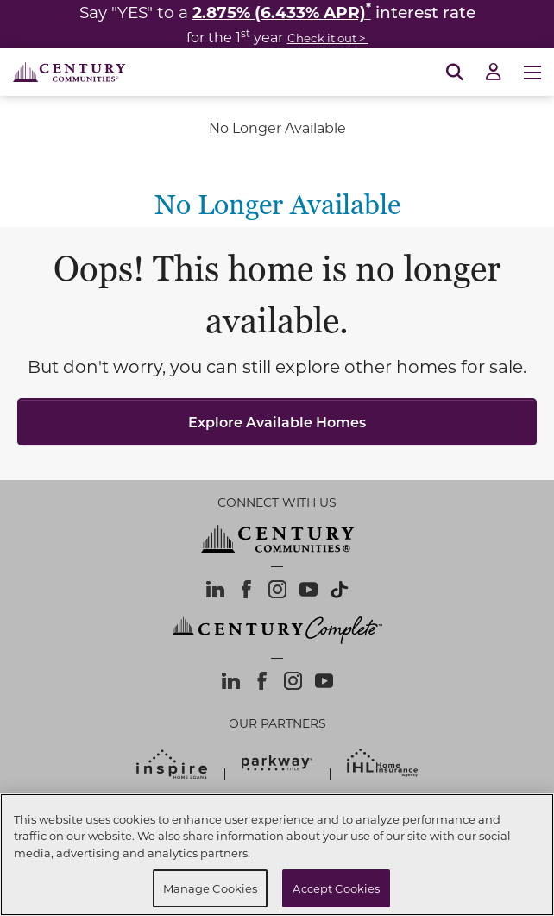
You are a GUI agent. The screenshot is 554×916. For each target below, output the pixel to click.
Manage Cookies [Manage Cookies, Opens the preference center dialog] (210, 888)
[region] (277, 854)
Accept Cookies (336, 888)
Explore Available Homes (277, 422)
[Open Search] (454, 72)
